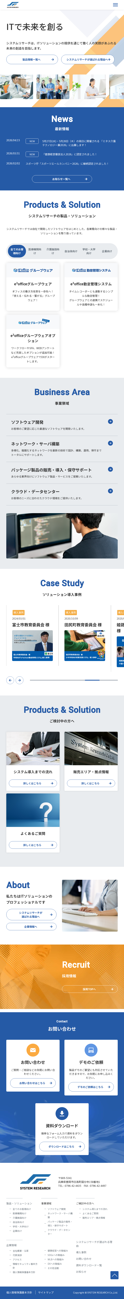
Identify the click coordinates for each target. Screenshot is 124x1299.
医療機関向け (19, 1213)
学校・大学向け (21, 1226)
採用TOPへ (89, 992)
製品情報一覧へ (31, 59)
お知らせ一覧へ (61, 179)
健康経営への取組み (58, 1250)
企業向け (17, 1230)
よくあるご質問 (90, 1213)
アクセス (17, 1259)
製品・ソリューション (19, 1203)
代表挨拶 (17, 1255)
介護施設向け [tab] (52, 251)
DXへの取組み (55, 1263)
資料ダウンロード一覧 (89, 1265)
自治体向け (18, 1222)
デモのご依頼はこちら (90, 1087)
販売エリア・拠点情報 (94, 1217)
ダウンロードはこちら (61, 1146)
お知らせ (81, 1272)
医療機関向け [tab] (34, 251)
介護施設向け (19, 1217)
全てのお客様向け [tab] (16, 251)
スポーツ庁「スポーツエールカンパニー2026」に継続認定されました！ (67, 163)
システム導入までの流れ (95, 1209)
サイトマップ (46, 1292)
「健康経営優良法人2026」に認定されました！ (61, 154)
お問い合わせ (84, 1259)
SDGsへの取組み (56, 1255)
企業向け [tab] (107, 251)
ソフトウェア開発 (57, 1209)
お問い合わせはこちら (32, 1083)
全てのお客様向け (22, 1209)
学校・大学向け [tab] (89, 251)
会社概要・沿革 (21, 1250)
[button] (10, 683)
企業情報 (11, 1245)
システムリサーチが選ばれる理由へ (87, 59)
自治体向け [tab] (71, 251)
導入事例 (81, 1252)
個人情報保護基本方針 (24, 1272)
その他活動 (53, 1268)
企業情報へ (30, 930)
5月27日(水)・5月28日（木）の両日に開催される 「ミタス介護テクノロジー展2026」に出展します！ (71, 142)
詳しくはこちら (32, 786)
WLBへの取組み (56, 1259)
